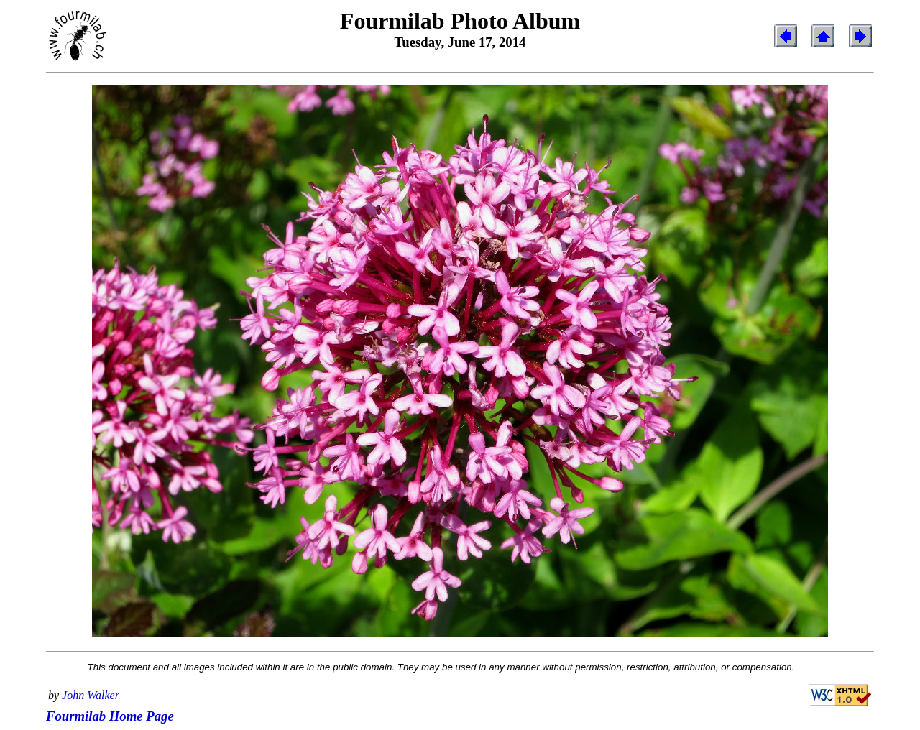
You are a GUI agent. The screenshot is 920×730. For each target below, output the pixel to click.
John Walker (90, 695)
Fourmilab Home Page (110, 716)
